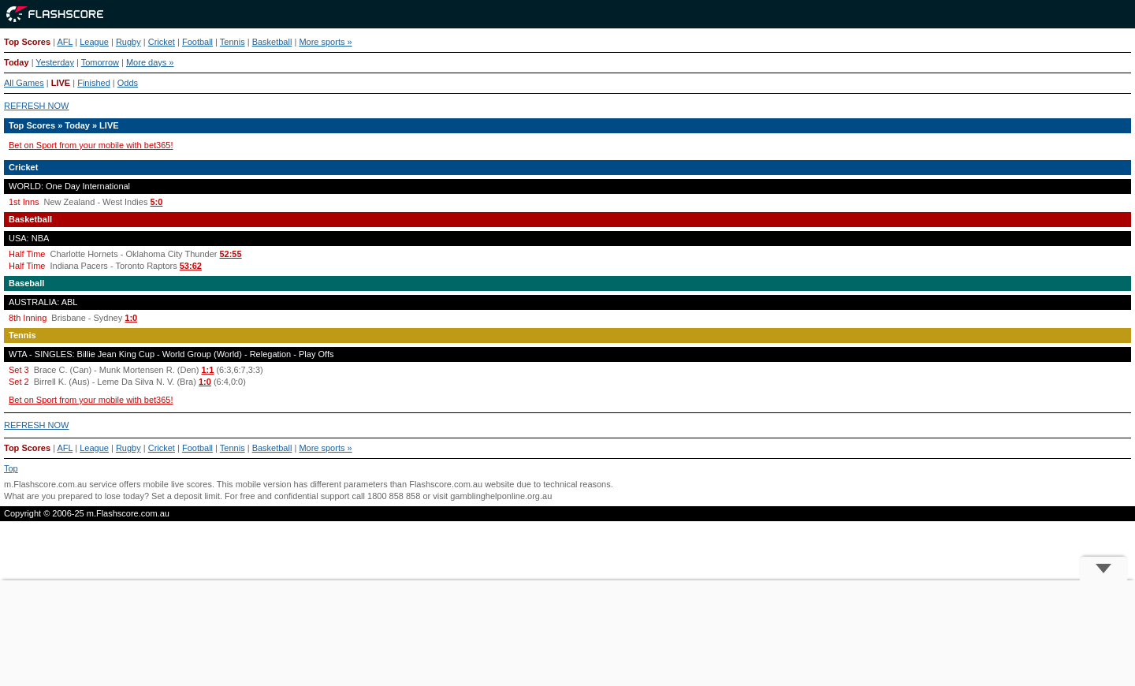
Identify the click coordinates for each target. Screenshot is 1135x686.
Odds (127, 83)
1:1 (207, 370)
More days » (150, 62)
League (94, 42)
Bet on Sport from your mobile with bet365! (91, 145)
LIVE (60, 83)
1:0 (131, 317)
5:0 (156, 202)
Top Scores (27, 42)
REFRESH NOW (36, 105)
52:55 (230, 254)
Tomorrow (100, 62)
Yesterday (54, 62)
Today (16, 62)
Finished (93, 83)
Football (197, 42)
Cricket (161, 42)
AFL (65, 42)
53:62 (191, 265)
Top (11, 468)
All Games (24, 83)
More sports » (325, 42)
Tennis (232, 42)
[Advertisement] (567, 633)
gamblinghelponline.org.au (501, 496)
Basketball (272, 42)
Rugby (128, 42)
